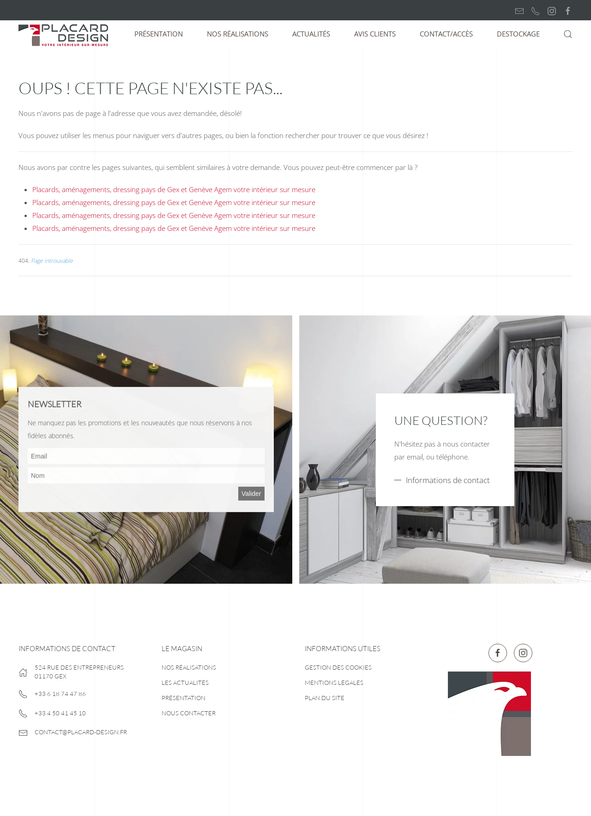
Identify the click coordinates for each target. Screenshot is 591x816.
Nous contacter (189, 713)
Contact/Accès (446, 33)
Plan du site (324, 697)
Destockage (518, 33)
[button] (568, 34)
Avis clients (375, 33)
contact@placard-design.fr (81, 732)
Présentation (158, 33)
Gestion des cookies (338, 667)
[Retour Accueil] (64, 34)
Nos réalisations (237, 33)
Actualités (311, 33)
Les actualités (185, 682)
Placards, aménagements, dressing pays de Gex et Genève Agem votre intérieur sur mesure (173, 189)
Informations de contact (448, 480)
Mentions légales (334, 682)
